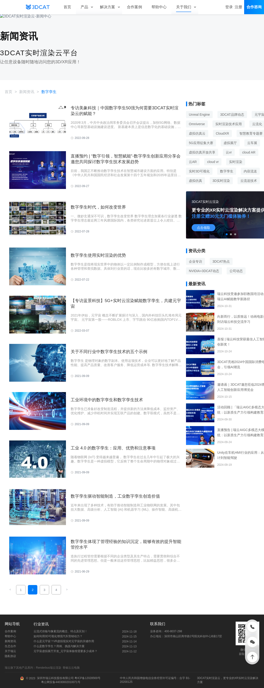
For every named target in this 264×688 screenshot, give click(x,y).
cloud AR (248, 152)
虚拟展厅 (230, 143)
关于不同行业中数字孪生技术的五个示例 (109, 351)
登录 (229, 7)
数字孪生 (226, 171)
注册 (238, 7)
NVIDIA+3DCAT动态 (204, 271)
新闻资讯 (26, 92)
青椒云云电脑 (72, 667)
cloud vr (213, 162)
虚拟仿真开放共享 (202, 152)
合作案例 (10, 631)
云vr (229, 152)
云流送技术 (248, 181)
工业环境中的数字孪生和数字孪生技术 (107, 399)
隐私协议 (10, 656)
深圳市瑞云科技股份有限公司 (55, 678)
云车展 (252, 143)
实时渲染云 (213, 678)
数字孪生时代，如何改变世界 (98, 207)
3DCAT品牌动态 (232, 114)
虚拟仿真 (195, 181)
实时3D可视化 (199, 171)
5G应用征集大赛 (201, 143)
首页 (8, 92)
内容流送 (250, 171)
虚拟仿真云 (197, 133)
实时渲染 (235, 162)
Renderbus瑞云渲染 (49, 667)
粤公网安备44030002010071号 (60, 682)
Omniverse (197, 124)
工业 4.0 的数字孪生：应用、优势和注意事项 (113, 448)
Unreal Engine (199, 114)
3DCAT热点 (221, 261)
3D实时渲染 (221, 181)
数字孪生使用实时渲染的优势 (98, 255)
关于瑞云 (10, 651)
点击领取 (203, 228)
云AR (193, 162)
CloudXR (222, 133)
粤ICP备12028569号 (87, 678)
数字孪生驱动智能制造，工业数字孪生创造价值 (115, 496)
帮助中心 (10, 636)
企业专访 (195, 261)
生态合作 (10, 646)
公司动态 (236, 271)
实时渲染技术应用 (228, 124)
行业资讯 (41, 624)
